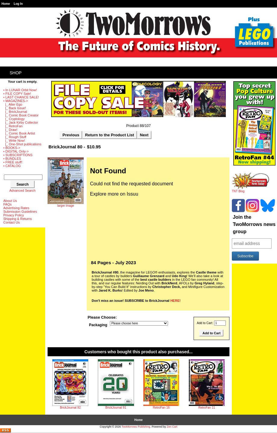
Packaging (98, 325)
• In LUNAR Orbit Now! (20, 90)
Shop (16, 72)
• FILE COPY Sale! (17, 93)
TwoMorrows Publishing (136, 426)
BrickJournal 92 (70, 407)
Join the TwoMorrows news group (254, 224)
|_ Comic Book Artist (19, 133)
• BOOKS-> (11, 148)
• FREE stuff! (12, 162)
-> (15, 101)
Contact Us (11, 222)
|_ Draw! (10, 129)
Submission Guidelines (20, 211)
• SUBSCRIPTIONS (18, 155)
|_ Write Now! (14, 140)
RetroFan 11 (206, 407)
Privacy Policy (13, 215)
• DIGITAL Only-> (16, 151)
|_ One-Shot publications (22, 144)
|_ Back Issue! (14, 108)
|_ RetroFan (13, 126)
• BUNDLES (12, 158)
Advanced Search (22, 190)
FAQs (7, 204)
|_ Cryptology (14, 119)
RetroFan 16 (161, 407)
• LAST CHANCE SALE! (21, 97)
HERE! (175, 300)
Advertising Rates (16, 208)
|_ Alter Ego (12, 104)
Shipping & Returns (17, 219)
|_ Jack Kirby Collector (20, 122)
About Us (10, 201)
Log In (18, 3)
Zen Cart (172, 426)
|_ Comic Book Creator (21, 115)
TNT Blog (250, 190)
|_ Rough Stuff (14, 137)
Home (6, 3)
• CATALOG (12, 166)
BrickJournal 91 (115, 407)
